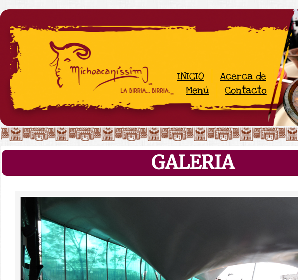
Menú (197, 90)
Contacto (246, 90)
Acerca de (243, 76)
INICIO (190, 76)
